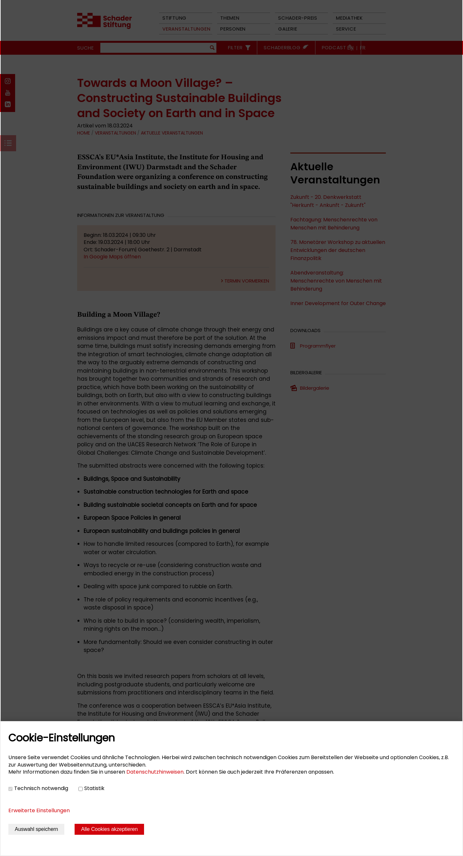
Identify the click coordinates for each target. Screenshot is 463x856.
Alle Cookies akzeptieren (109, 829)
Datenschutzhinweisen (155, 772)
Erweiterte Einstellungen (39, 810)
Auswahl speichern (36, 829)
